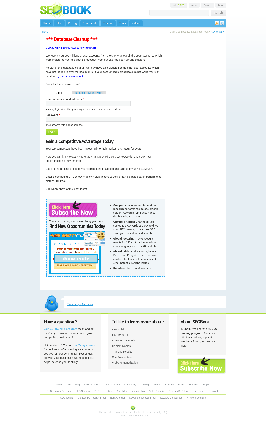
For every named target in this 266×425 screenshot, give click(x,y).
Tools (122, 23)
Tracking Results (122, 351)
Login (220, 5)
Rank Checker (117, 397)
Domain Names (121, 346)
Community (90, 23)
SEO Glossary (112, 384)
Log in (61, 92)
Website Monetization (125, 362)
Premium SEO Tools (178, 391)
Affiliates (169, 384)
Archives (193, 384)
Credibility (122, 391)
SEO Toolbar (66, 397)
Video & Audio (156, 391)
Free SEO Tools (92, 384)
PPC (96, 391)
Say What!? (217, 31)
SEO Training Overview (59, 391)
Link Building (120, 329)
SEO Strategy (83, 391)
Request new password (89, 92)
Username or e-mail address (65, 99)
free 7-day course (84, 345)
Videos (136, 23)
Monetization (138, 391)
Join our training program (60, 328)
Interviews (199, 391)
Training (108, 23)
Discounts (214, 391)
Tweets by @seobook (80, 304)
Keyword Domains (196, 397)
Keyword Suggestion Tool (142, 397)
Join (179, 5)
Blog (59, 23)
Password (53, 114)
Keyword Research (123, 340)
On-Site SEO (120, 335)
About (194, 5)
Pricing (72, 23)
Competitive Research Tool (92, 397)
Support (207, 5)
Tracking (108, 391)
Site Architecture (122, 357)
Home (47, 23)
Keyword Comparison (171, 397)
